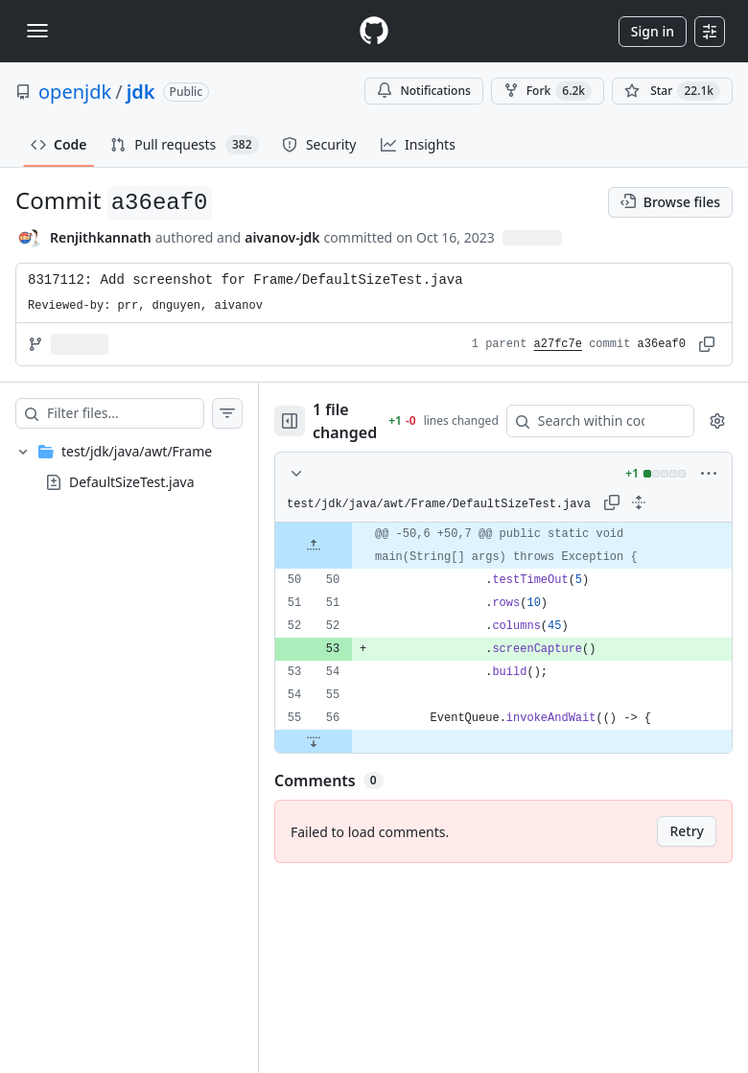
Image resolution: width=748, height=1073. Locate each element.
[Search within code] (591, 421)
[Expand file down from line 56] (313, 741)
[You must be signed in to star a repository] (672, 91)
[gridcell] (503, 546)
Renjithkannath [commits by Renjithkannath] (101, 237)
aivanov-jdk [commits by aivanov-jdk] (282, 237)
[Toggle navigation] (37, 30)
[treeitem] (129, 467)
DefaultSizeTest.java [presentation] (132, 482)
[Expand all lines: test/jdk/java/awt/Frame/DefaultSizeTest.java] (638, 502)
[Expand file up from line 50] (313, 546)
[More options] (708, 473)
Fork (547, 91)
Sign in (652, 31)
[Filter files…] (125, 413)
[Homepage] (374, 31)
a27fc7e (558, 344)
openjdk (74, 92)
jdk (141, 92)
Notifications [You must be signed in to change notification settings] (423, 90)
